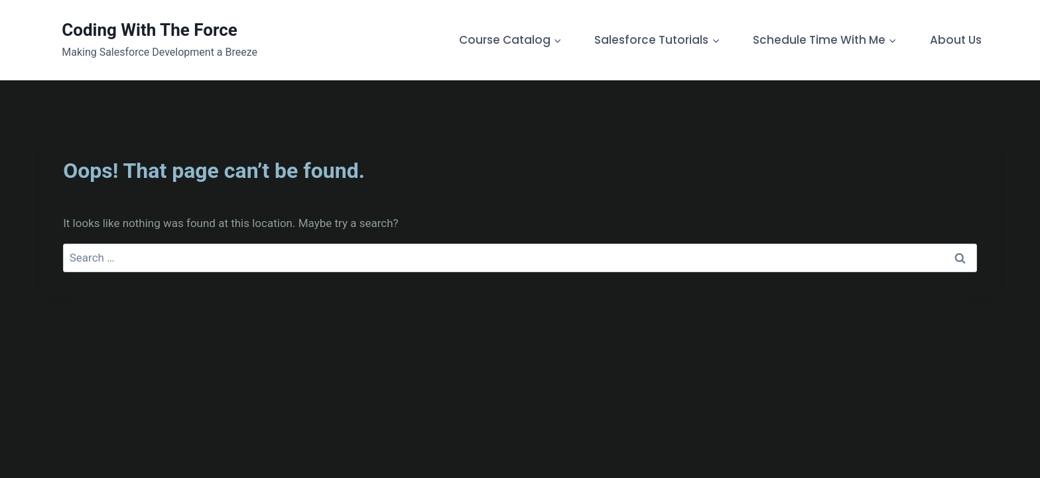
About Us (956, 40)
